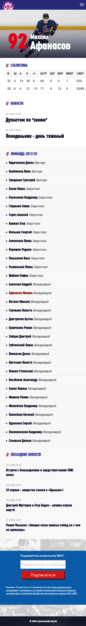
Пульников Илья (26, 258)
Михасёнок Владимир (32, 406)
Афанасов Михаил (30, 293)
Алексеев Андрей (29, 284)
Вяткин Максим (28, 301)
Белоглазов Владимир (30, 197)
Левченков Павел (27, 241)
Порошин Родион (27, 249)
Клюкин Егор (24, 223)
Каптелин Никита (30, 362)
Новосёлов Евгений (31, 414)
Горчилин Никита (30, 310)
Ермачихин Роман (30, 328)
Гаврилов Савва (26, 206)
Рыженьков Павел (28, 267)
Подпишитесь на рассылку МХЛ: (42, 555)
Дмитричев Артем (30, 319)
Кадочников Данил (27, 162)
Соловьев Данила (29, 440)
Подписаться (43, 575)
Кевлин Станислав (30, 371)
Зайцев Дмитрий (29, 336)
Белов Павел (24, 189)
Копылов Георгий (27, 232)
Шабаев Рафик (26, 275)
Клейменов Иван (25, 171)
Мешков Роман (28, 397)
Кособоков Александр (32, 380)
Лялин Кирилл (27, 388)
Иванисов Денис (29, 354)
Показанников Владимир (35, 432)
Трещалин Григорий (28, 180)
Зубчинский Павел (30, 345)
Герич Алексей (26, 215)
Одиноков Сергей (29, 423)
